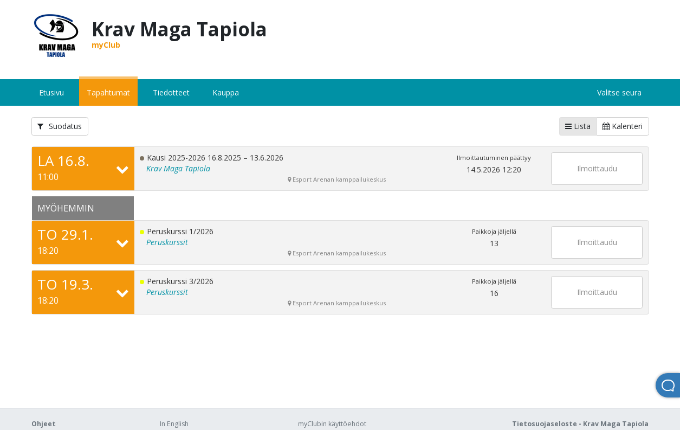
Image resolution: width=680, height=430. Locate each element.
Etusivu (51, 92)
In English (174, 423)
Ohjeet (43, 423)
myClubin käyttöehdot (332, 423)
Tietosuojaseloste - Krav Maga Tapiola (580, 423)
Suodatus (59, 126)
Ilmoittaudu (597, 168)
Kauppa (225, 92)
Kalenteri (623, 126)
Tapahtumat (108, 92)
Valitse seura (619, 92)
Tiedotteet (171, 92)
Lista (578, 126)
